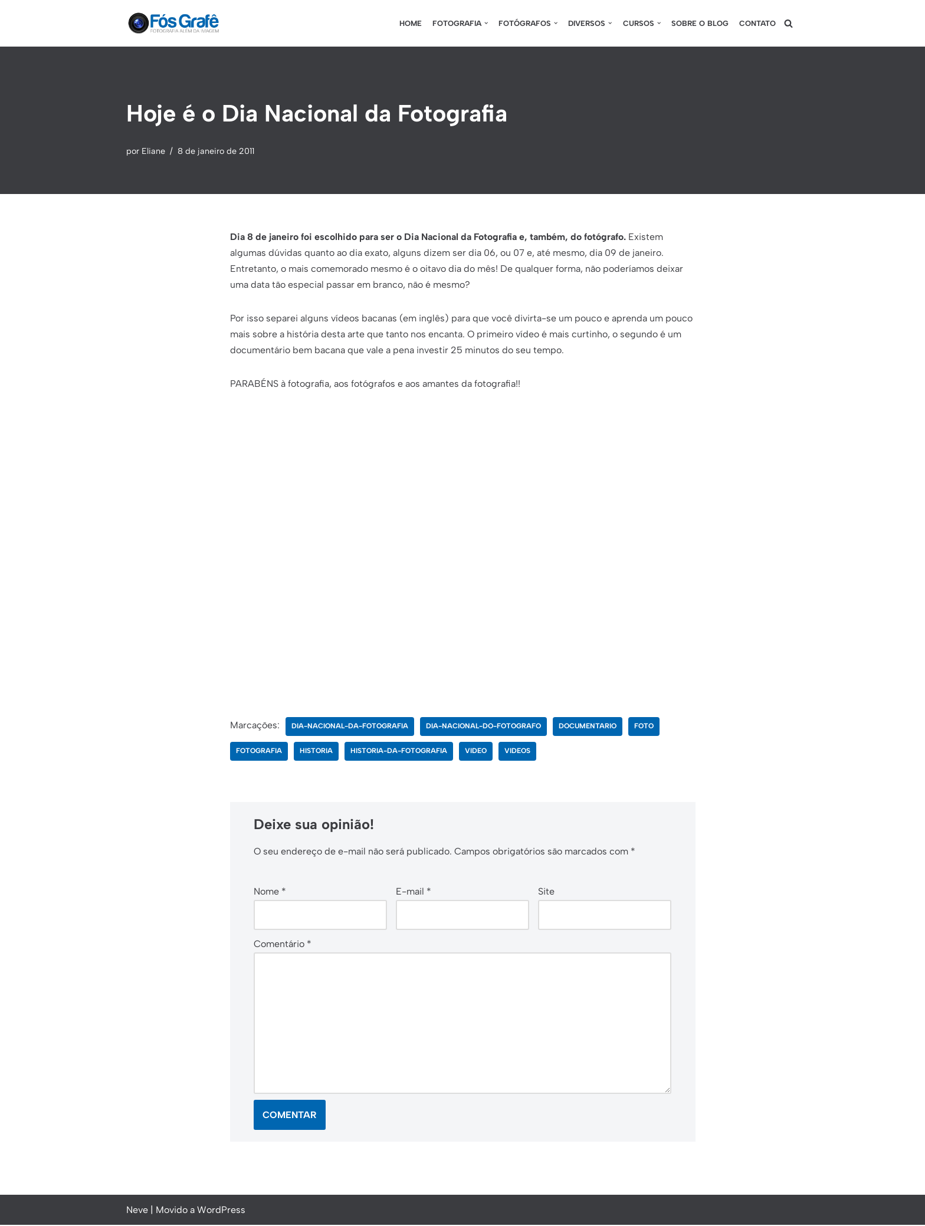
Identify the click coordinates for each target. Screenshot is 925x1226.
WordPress (221, 1211)
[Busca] (788, 23)
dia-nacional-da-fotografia (349, 727)
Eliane (153, 151)
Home (410, 23)
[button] (485, 23)
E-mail (413, 892)
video (476, 752)
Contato (757, 23)
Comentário (282, 944)
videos (517, 752)
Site (546, 892)
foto (644, 727)
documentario (588, 727)
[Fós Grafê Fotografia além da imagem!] (173, 23)
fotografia (259, 752)
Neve (137, 1211)
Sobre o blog (700, 23)
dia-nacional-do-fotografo (483, 727)
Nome (270, 892)
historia (316, 752)
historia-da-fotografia (398, 752)
